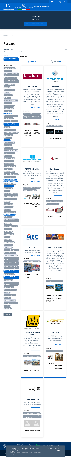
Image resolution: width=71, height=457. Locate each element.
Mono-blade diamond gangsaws (11, 193)
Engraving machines (8, 148)
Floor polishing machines (9, 158)
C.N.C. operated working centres (11, 100)
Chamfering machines (8, 108)
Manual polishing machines (10, 183)
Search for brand (8, 49)
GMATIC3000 (50, 217)
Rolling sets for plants (8, 234)
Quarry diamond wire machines (10, 226)
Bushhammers (7, 98)
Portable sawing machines (9, 212)
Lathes (7, 174)
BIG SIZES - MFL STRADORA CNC (36, 205)
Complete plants (7, 111)
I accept (59, 450)
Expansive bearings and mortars (11, 150)
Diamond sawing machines (9, 130)
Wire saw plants (7, 308)
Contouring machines (8, 118)
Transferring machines (9, 287)
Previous (22, 129)
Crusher (14, 121)
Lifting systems (14, 174)
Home (5, 35)
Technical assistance (8, 280)
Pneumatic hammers (8, 207)
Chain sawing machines (9, 106)
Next (42, 129)
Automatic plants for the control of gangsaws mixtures (11, 74)
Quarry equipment (8, 229)
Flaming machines (8, 156)
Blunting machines (8, 95)
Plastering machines (8, 204)
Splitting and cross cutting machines (9, 259)
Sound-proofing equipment (10, 253)
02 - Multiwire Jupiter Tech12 (36, 370)
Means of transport (8, 188)
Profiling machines (8, 217)
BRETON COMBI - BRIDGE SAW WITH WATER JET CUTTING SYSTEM (28, 134)
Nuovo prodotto (28, 431)
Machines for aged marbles (10, 177)
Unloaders (7, 292)
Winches (7, 306)
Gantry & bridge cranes (9, 164)
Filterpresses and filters (9, 153)
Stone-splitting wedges (9, 274)
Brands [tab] (31, 62)
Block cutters (7, 87)
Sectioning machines (8, 245)
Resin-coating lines (8, 232)
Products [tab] (55, 62)
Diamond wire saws (8, 135)
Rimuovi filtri (7, 314)
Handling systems (36, 275)
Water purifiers (7, 298)
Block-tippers (7, 92)
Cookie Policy (57, 448)
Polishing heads (7, 209)
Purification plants (8, 223)
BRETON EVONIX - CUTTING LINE (36, 132)
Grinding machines (8, 169)
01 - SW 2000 (50, 365)
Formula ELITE (59, 139)
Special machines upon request (10, 255)
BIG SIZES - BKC (28, 204)
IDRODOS (59, 217)
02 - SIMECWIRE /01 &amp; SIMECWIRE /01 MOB (59, 368)
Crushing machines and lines (27, 276)
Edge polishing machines (9, 142)
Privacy (50, 448)
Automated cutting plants (9, 68)
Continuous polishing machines (10, 116)
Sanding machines (8, 239)
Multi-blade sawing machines (10, 199)
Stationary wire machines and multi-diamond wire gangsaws (10, 267)
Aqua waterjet (50, 139)
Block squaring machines (9, 90)
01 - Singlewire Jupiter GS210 (27, 370)
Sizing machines (14, 250)
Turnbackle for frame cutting (10, 290)
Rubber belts (7, 237)
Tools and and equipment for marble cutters (10, 283)
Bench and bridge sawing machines (9, 81)
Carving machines (8, 103)
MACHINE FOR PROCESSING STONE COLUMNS (59, 297)
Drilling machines (7, 138)
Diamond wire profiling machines (11, 132)
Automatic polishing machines (10, 78)
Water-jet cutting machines (10, 300)
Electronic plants (7, 145)
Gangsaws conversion (8, 161)
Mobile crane (7, 191)
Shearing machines (8, 247)
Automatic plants (7, 71)
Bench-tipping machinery (9, 84)
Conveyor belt (7, 121)
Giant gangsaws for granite (9, 166)
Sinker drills (7, 250)
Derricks (7, 127)
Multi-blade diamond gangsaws (11, 196)
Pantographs (7, 201)
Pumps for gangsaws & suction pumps (10, 220)
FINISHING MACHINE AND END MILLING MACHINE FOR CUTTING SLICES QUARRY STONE (50, 298)
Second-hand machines (9, 242)
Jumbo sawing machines (9, 171)
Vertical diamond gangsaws (10, 295)
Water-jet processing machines (10, 303)
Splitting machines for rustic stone (10, 263)
